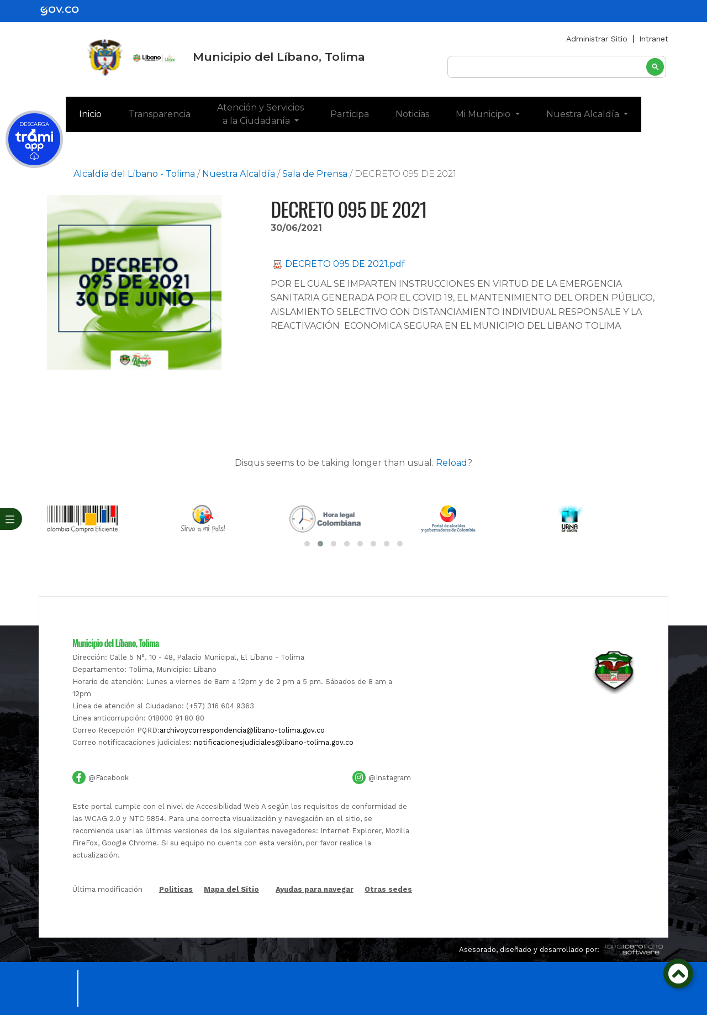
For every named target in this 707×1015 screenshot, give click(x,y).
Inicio (97, 113)
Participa (349, 114)
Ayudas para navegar (315, 917)
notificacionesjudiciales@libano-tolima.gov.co (274, 770)
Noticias (412, 114)
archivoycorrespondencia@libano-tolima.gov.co (242, 758)
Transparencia (159, 114)
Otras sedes (388, 917)
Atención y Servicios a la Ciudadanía (260, 114)
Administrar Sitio (596, 38)
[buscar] (557, 67)
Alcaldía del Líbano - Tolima (134, 174)
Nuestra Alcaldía (583, 114)
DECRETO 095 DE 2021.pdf (339, 264)
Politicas (176, 917)
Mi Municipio (484, 114)
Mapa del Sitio (231, 917)
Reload (451, 462)
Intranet (653, 38)
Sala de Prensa (314, 174)
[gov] (66, 10)
